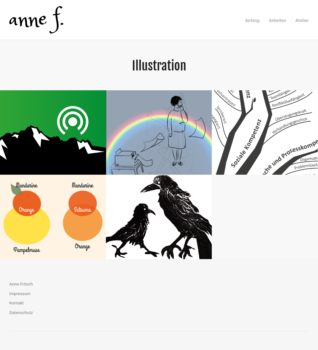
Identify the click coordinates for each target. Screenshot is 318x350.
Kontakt (16, 302)
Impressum (19, 293)
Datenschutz (21, 312)
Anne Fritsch (21, 283)
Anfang (252, 20)
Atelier (302, 21)
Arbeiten (277, 20)
